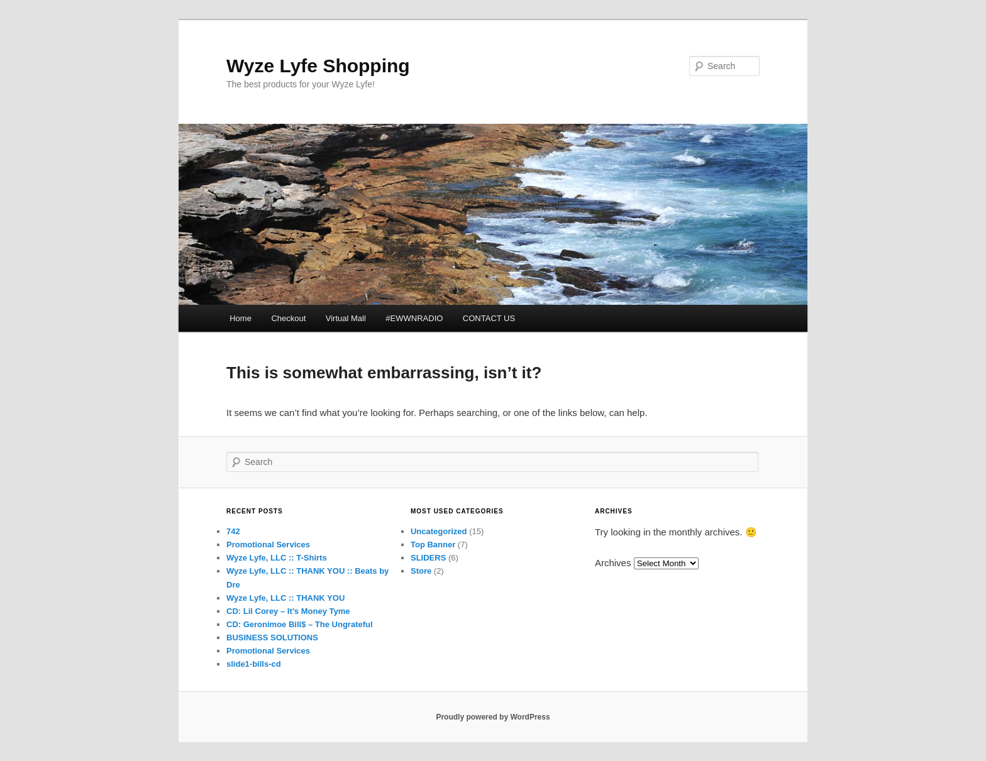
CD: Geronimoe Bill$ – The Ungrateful (299, 624)
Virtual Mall (346, 318)
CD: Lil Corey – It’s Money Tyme (288, 611)
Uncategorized (439, 531)
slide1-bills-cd (253, 664)
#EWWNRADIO (414, 318)
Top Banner (433, 544)
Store (421, 571)
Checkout (288, 318)
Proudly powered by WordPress (493, 717)
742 (233, 531)
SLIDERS (428, 557)
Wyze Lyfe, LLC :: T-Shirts (276, 557)
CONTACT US (489, 318)
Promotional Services (268, 544)
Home (241, 318)
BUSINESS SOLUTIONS (272, 637)
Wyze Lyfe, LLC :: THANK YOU (285, 598)
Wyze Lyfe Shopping (318, 65)
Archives (613, 562)
